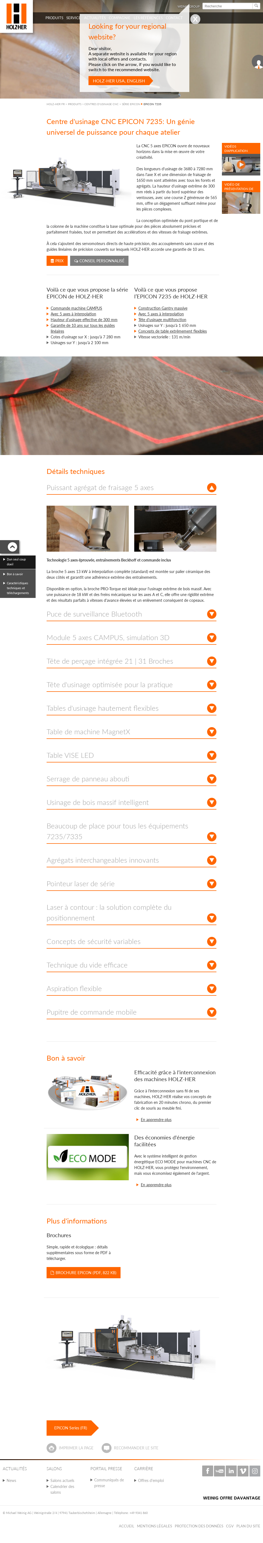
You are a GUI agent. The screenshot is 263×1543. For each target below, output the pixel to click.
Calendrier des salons (62, 1489)
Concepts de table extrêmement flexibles (172, 331)
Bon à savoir (15, 574)
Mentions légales (154, 1526)
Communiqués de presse (109, 1483)
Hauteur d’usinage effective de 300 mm (84, 319)
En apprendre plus (156, 1119)
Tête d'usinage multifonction (162, 319)
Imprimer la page (76, 1448)
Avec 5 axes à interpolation (73, 314)
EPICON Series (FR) (70, 1428)
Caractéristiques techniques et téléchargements (18, 588)
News (11, 1480)
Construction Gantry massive (162, 308)
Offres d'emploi (151, 1480)
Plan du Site (248, 1526)
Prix (57, 260)
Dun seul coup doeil (16, 561)
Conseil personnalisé (99, 260)
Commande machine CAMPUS (76, 308)
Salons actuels (62, 1480)
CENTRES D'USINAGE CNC (101, 104)
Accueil (126, 1526)
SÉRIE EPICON (131, 104)
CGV (230, 1526)
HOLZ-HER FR (56, 104)
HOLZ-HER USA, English (119, 80)
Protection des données (199, 1526)
